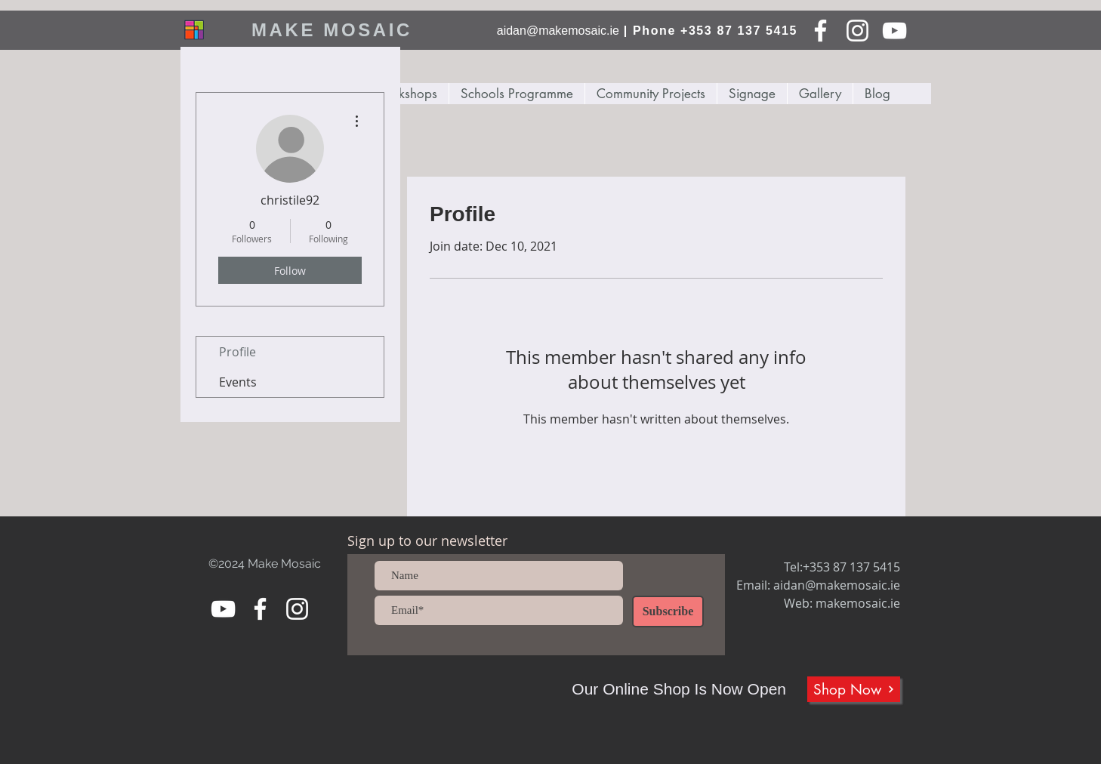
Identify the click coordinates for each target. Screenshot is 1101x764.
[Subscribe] (668, 611)
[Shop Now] (853, 689)
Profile (237, 351)
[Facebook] (820, 30)
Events (238, 382)
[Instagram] (857, 30)
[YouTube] (894, 30)
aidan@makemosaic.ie (558, 30)
